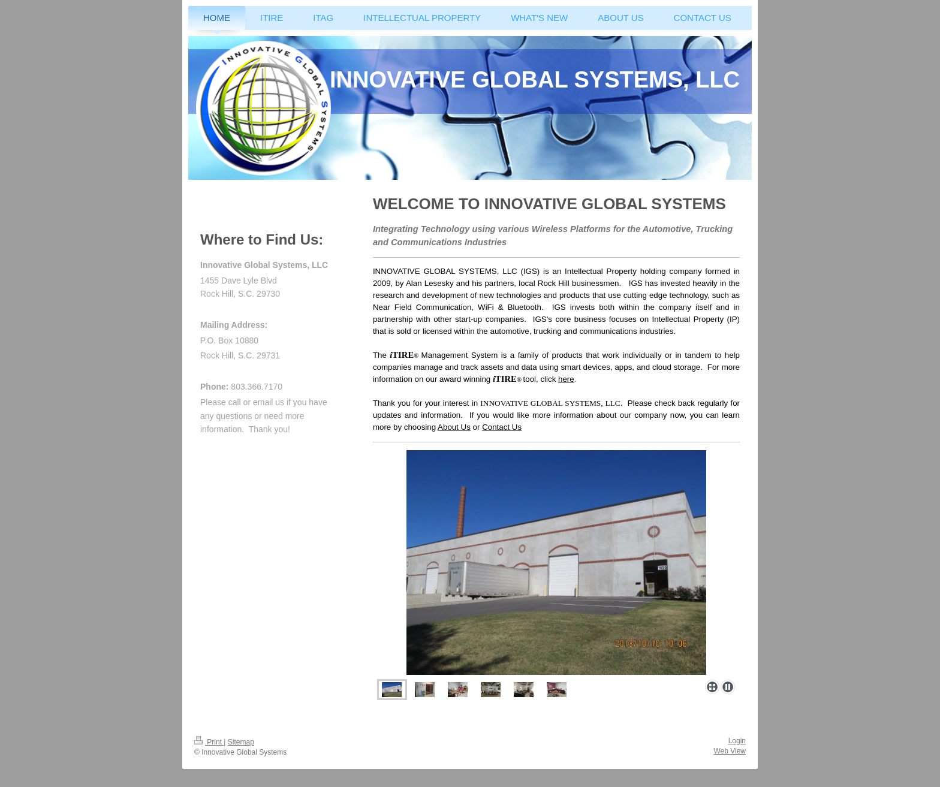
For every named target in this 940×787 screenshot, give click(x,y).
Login (737, 741)
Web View (729, 751)
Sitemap (241, 742)
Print (209, 742)
